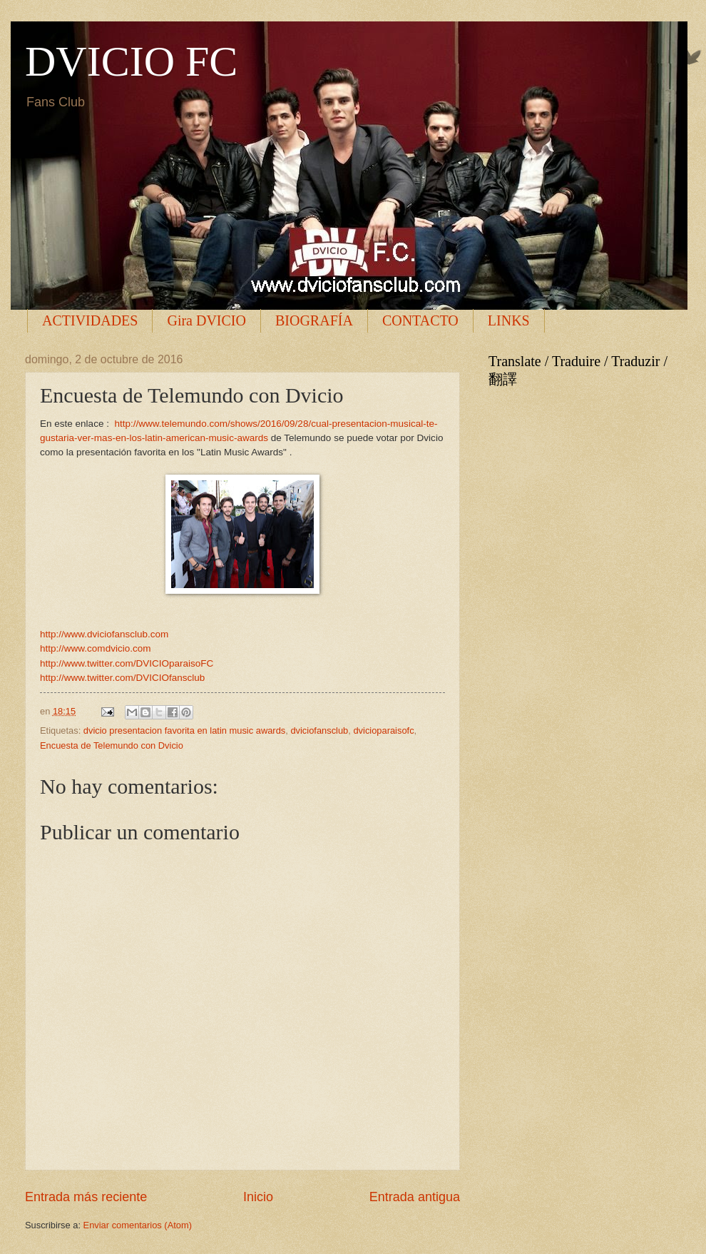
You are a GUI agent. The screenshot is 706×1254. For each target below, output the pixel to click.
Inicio (258, 1197)
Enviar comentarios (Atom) (137, 1225)
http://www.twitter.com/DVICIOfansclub (122, 677)
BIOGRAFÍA (314, 320)
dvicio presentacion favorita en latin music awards (184, 730)
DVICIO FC (131, 61)
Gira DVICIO (206, 320)
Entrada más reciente (86, 1197)
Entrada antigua (414, 1197)
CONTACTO (420, 320)
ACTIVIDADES (90, 320)
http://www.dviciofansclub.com (104, 634)
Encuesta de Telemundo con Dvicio (111, 745)
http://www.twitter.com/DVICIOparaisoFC (126, 663)
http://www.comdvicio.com (95, 648)
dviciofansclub (319, 730)
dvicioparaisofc (383, 730)
